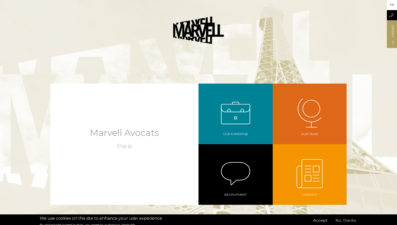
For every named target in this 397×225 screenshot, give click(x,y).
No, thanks (345, 222)
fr (392, 5)
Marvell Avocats (124, 132)
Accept (320, 222)
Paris (124, 146)
